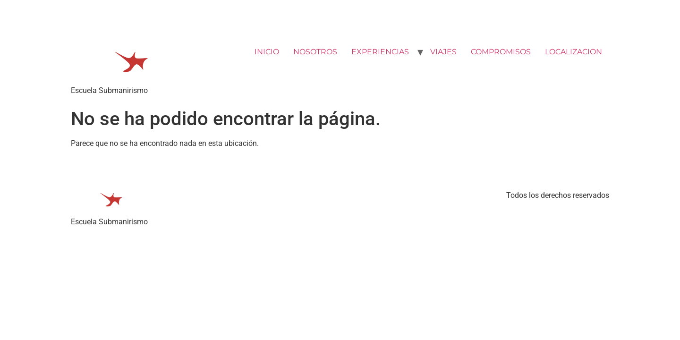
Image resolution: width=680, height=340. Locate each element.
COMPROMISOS (501, 51)
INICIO (267, 51)
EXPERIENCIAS (380, 51)
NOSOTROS (315, 51)
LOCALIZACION (573, 51)
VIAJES (443, 51)
